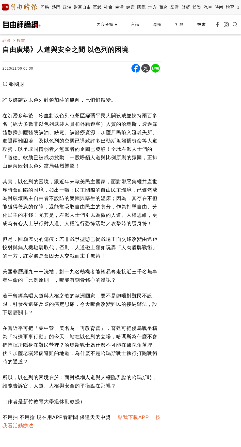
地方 (152, 7)
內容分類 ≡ (106, 24)
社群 (179, 24)
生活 (119, 7)
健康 (130, 7)
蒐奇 (163, 7)
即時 (45, 7)
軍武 (97, 7)
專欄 (157, 24)
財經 (185, 7)
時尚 (219, 7)
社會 (108, 7)
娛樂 (197, 7)
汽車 (208, 7)
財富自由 (82, 7)
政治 (67, 7)
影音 (174, 7)
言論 (135, 24)
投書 (201, 24)
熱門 (56, 7)
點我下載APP (133, 417)
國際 (141, 7)
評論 (6, 40)
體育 (230, 7)
